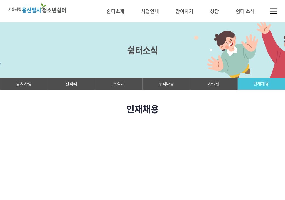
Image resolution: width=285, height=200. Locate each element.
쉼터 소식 (245, 11)
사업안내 (150, 11)
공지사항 (24, 84)
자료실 (214, 84)
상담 (214, 11)
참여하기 (184, 11)
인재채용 (261, 84)
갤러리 (71, 84)
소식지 (119, 84)
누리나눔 (166, 84)
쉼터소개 (115, 11)
